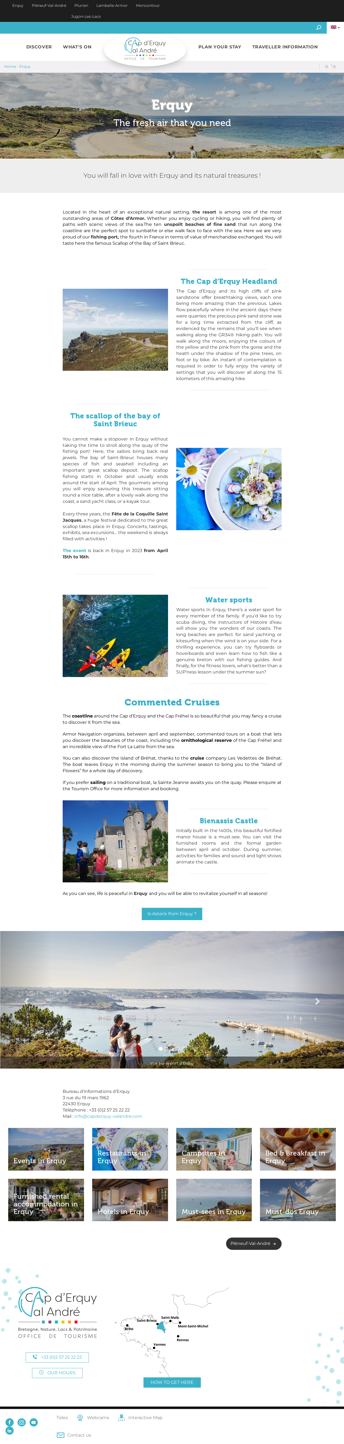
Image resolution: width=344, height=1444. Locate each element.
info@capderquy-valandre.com (108, 1116)
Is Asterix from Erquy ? (172, 913)
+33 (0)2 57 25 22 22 (57, 1357)
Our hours (57, 1372)
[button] (39, 47)
